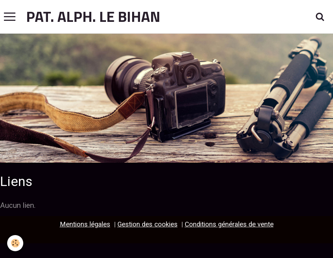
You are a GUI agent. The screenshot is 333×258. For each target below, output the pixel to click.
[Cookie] (15, 243)
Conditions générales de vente (229, 224)
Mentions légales (85, 224)
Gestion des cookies (147, 224)
